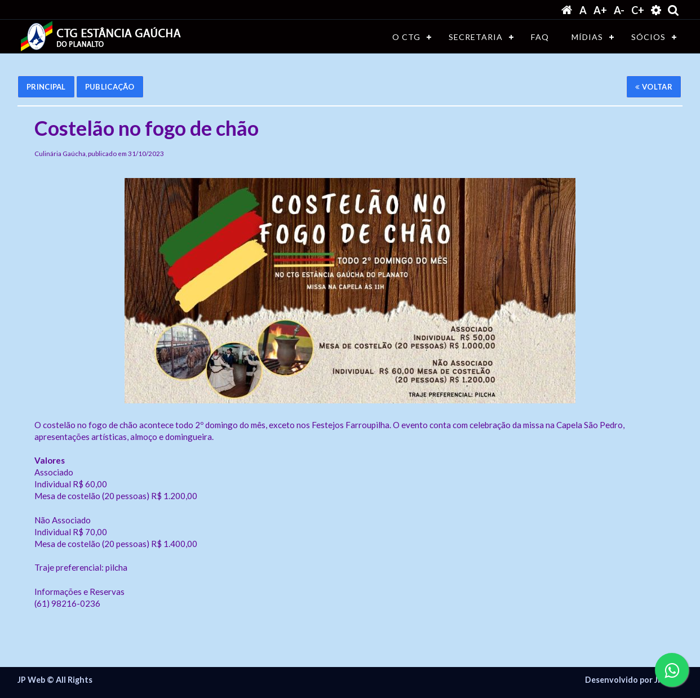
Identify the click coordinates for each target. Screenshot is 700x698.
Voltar (653, 86)
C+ (637, 10)
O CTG (406, 37)
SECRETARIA (476, 37)
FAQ (540, 37)
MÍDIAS (587, 37)
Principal (46, 86)
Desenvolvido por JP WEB (634, 680)
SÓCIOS (648, 37)
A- (619, 10)
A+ (600, 10)
